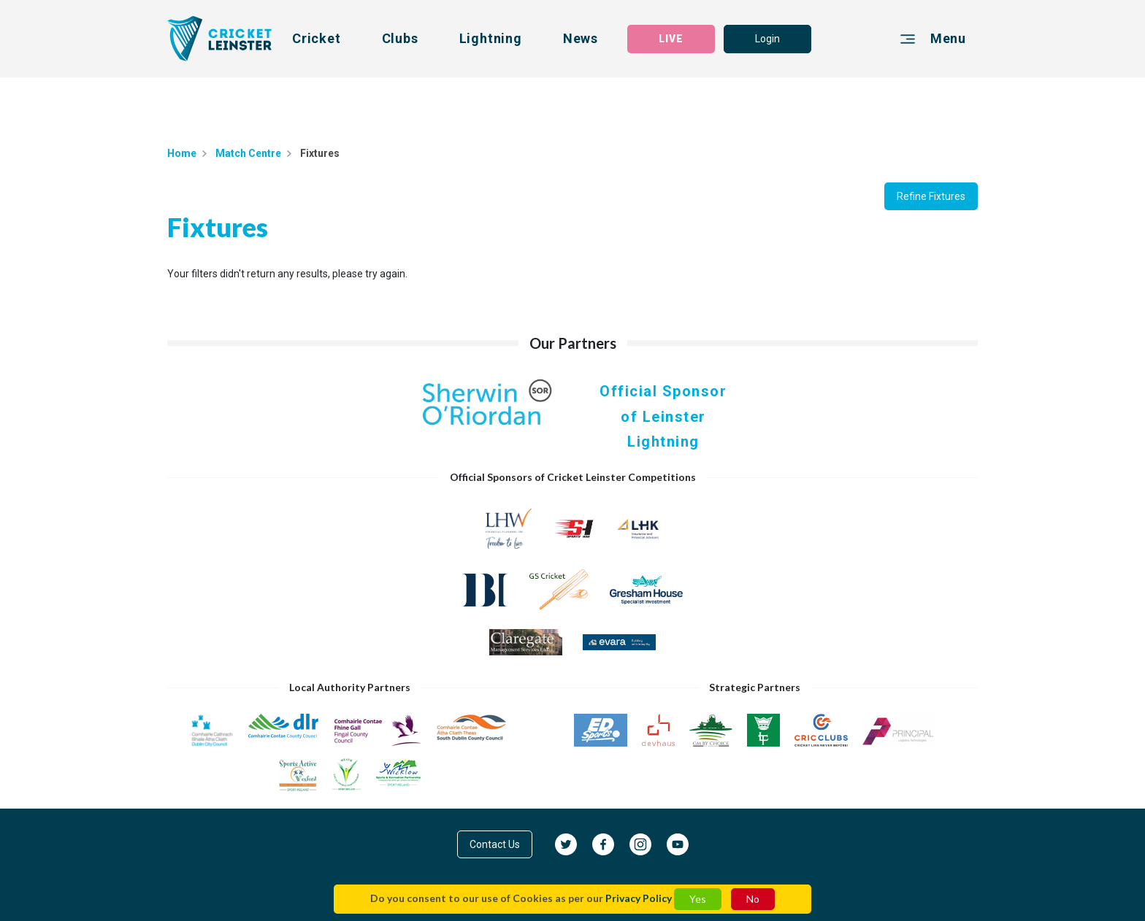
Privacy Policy (638, 898)
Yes (697, 899)
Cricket (316, 38)
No (752, 899)
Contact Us (495, 844)
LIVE (671, 39)
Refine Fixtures (931, 196)
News (580, 38)
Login (767, 39)
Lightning (490, 38)
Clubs (400, 38)
